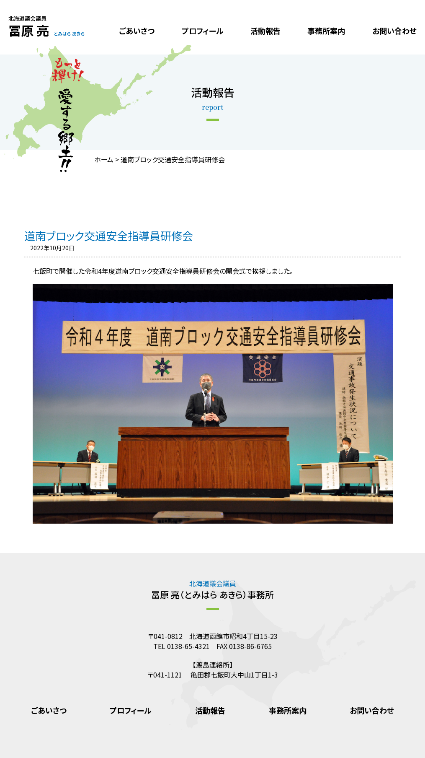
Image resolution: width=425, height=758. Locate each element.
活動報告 (265, 30)
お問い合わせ (394, 30)
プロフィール (203, 30)
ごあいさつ (137, 30)
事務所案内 (326, 30)
